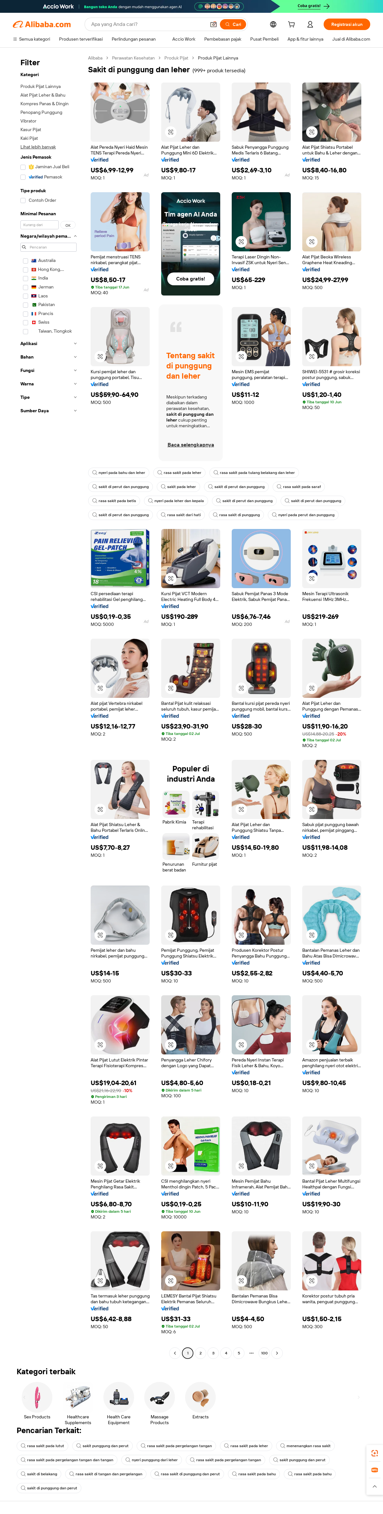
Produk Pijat (176, 57)
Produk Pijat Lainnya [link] (218, 57)
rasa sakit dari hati (181, 514)
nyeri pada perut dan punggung (303, 514)
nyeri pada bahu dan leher (118, 472)
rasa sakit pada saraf (299, 486)
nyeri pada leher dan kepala (176, 500)
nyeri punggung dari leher (151, 1460)
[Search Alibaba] (148, 24)
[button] (213, 24)
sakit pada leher (178, 486)
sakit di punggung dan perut (49, 1488)
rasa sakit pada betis (114, 500)
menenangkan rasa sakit (305, 1445)
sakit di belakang (39, 1474)
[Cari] (233, 24)
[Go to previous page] (175, 1353)
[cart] (292, 25)
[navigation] (48, 706)
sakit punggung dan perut (102, 1445)
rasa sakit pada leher (179, 472)
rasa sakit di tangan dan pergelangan (105, 1474)
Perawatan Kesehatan (133, 57)
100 (264, 1353)
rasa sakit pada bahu (254, 1474)
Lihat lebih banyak (38, 146)
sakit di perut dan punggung (120, 486)
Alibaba (95, 57)
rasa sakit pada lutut (42, 1445)
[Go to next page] (277, 1353)
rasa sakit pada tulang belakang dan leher (254, 472)
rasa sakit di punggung (236, 514)
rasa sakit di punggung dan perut (187, 1474)
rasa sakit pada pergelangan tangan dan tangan (67, 1460)
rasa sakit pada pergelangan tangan (176, 1445)
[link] (374, 1453)
